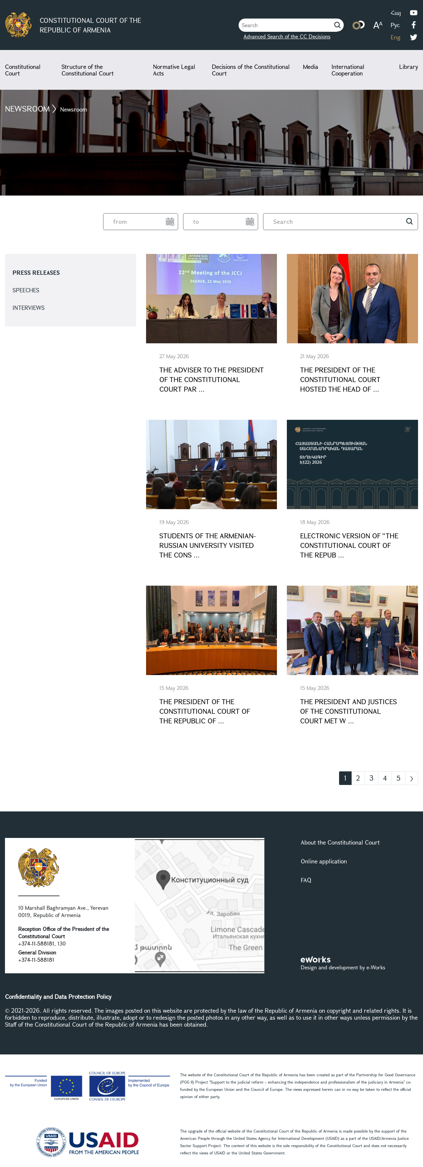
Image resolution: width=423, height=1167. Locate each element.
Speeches (26, 290)
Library (408, 66)
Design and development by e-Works (343, 967)
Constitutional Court (23, 69)
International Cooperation (348, 69)
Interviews (29, 308)
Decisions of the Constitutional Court (251, 69)
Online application (324, 861)
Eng (396, 37)
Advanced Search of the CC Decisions (287, 36)
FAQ (306, 880)
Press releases (36, 272)
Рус (395, 25)
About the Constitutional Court (340, 842)
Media (310, 66)
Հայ (396, 13)
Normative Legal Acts (174, 69)
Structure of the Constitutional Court (87, 69)
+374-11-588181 (36, 943)
